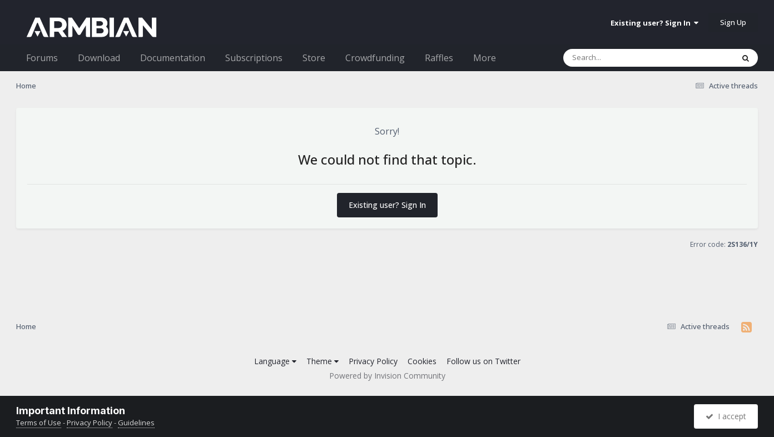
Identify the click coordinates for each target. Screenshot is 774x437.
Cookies (422, 361)
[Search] (619, 58)
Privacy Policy (373, 361)
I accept (726, 416)
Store (313, 58)
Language (275, 361)
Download (99, 58)
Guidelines (136, 423)
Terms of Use (38, 423)
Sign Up (733, 22)
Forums (42, 58)
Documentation (172, 58)
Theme (322, 361)
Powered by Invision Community (387, 375)
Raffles (439, 58)
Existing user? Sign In (654, 23)
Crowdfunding (375, 58)
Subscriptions (253, 58)
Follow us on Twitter (483, 361)
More (484, 58)
